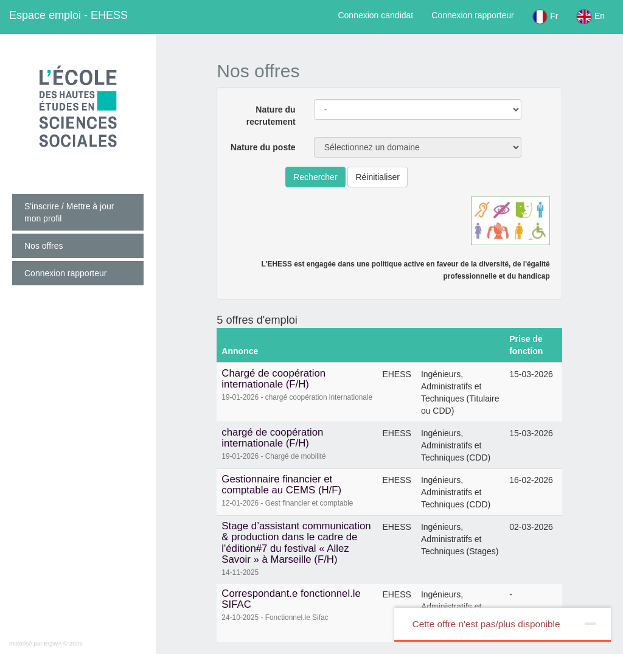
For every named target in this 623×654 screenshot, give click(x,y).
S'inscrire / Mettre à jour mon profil (69, 212)
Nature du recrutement (271, 116)
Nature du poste (263, 147)
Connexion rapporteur (472, 15)
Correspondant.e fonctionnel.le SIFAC (291, 599)
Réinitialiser (377, 177)
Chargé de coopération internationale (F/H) (273, 378)
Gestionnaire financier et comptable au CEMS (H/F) (281, 484)
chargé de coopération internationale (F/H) (272, 437)
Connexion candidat (375, 15)
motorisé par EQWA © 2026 (46, 643)
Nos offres (43, 246)
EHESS (68, 15)
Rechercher (315, 177)
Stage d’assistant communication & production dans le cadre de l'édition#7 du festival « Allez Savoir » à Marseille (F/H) (296, 542)
